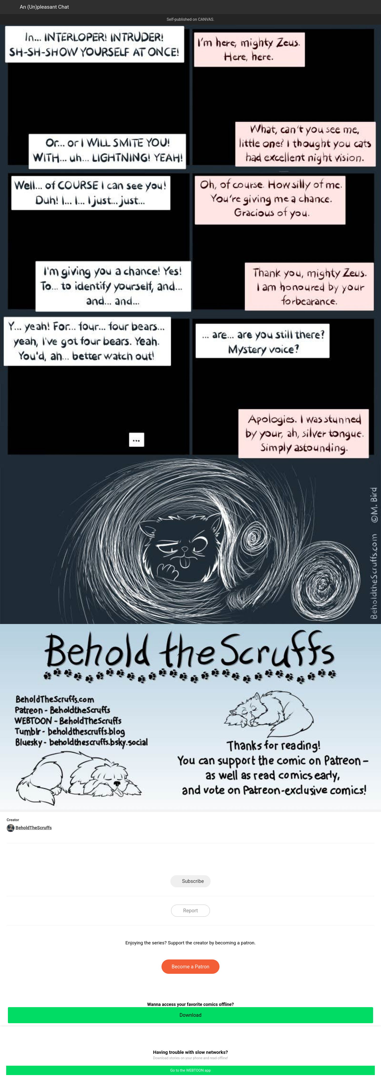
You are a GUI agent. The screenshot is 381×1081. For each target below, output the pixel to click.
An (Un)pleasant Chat (44, 7)
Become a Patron (190, 967)
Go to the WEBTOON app (190, 1070)
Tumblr (212, 861)
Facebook (168, 861)
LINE (146, 861)
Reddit (235, 861)
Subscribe (193, 881)
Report (190, 911)
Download (190, 1015)
